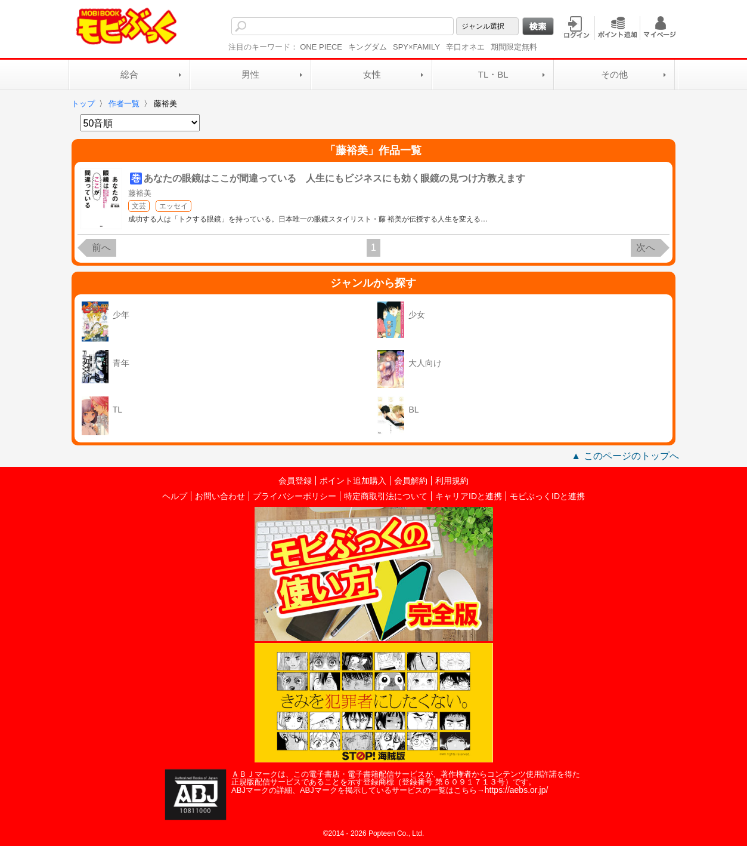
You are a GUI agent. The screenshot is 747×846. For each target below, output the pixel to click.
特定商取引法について (385, 496)
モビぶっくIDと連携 (547, 496)
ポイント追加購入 (353, 480)
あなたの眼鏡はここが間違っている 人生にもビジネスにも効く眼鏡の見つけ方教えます (334, 178)
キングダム (367, 47)
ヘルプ (174, 496)
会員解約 (410, 480)
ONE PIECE (321, 47)
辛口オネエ (465, 47)
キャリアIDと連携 (468, 496)
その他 (614, 74)
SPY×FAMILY (416, 47)
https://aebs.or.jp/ (516, 790)
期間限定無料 (514, 47)
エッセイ (173, 206)
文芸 (139, 206)
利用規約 (452, 480)
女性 (372, 74)
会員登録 (295, 480)
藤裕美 (139, 193)
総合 (129, 74)
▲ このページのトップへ (624, 456)
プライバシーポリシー (294, 496)
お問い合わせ (220, 496)
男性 (250, 74)
